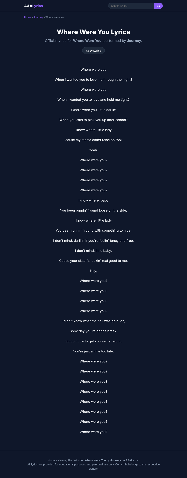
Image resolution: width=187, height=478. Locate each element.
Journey (38, 17)
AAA (33, 6)
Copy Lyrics (93, 50)
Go (158, 6)
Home (27, 17)
